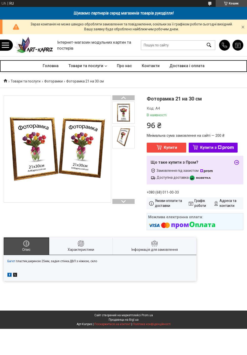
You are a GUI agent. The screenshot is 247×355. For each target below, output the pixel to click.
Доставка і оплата (187, 65)
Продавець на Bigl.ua (124, 319)
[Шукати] (209, 45)
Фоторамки (53, 81)
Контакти (151, 65)
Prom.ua (147, 315)
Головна (51, 65)
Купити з (217, 147)
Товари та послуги (85, 65)
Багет (11, 261)
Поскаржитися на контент (112, 324)
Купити (170, 147)
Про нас (124, 65)
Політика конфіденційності (152, 324)
